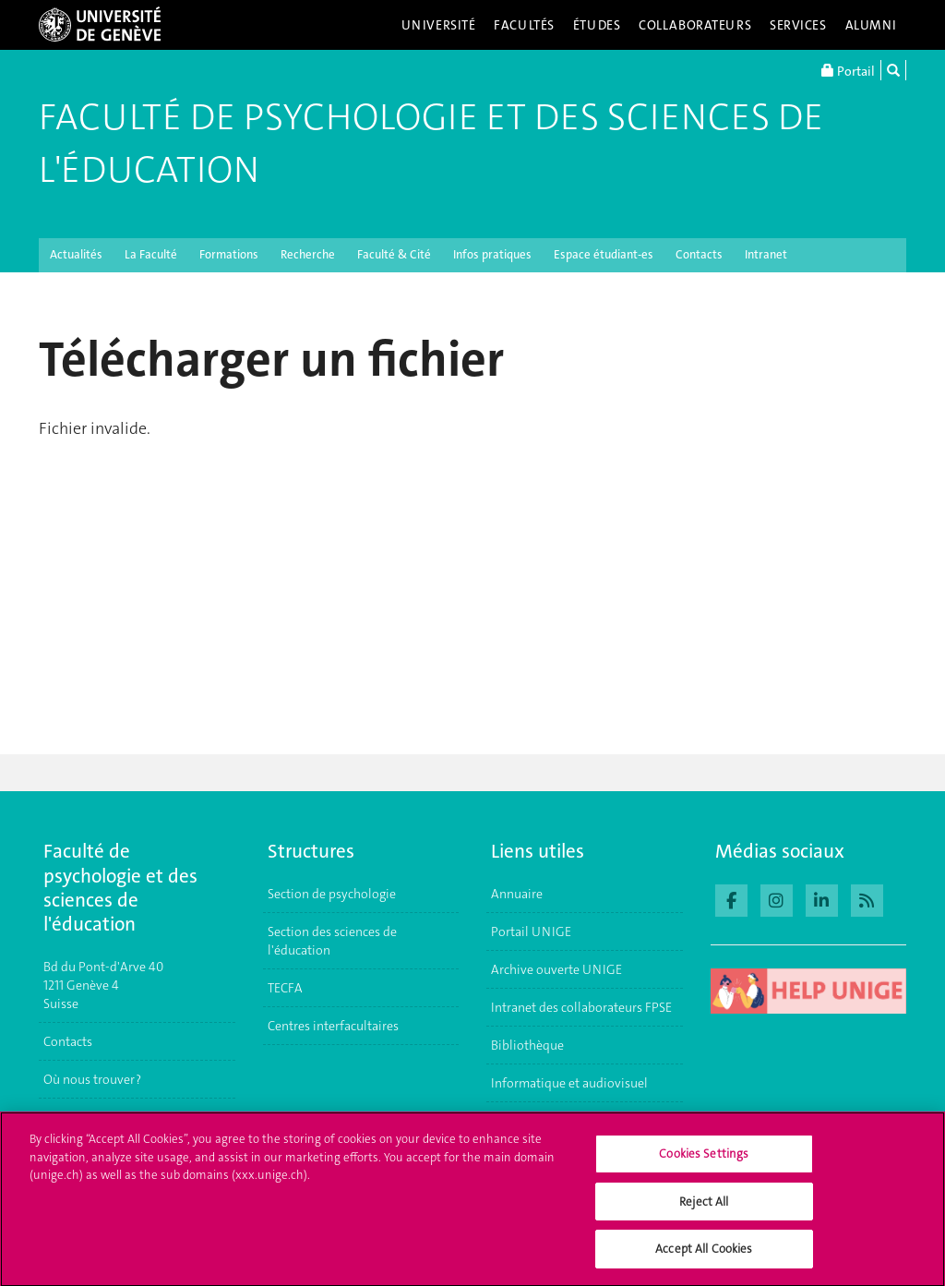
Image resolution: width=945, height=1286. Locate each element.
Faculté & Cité (394, 254)
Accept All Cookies (703, 1259)
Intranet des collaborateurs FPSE (581, 1007)
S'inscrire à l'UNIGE (97, 1117)
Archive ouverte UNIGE (556, 969)
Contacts (699, 254)
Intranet (766, 254)
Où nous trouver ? (92, 1079)
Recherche (308, 254)
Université (438, 25)
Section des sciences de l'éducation (332, 940)
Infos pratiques (492, 254)
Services (798, 25)
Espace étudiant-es (603, 254)
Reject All (703, 1211)
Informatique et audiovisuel (569, 1083)
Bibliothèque (527, 1045)
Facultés (524, 25)
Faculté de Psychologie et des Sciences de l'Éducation (431, 143)
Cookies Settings (703, 1164)
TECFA (285, 988)
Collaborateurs (695, 25)
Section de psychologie (332, 893)
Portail (848, 70)
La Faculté (151, 254)
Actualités (76, 254)
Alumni (871, 25)
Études (596, 25)
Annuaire (517, 893)
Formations (228, 254)
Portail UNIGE (531, 931)
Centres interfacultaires (333, 1025)
